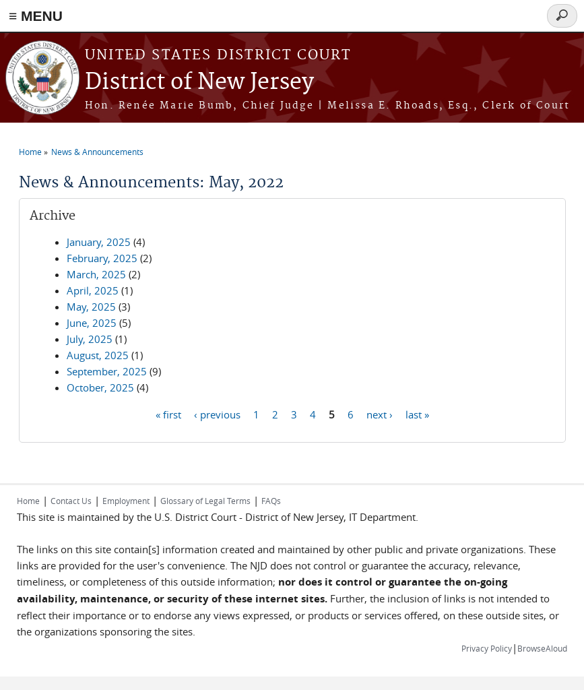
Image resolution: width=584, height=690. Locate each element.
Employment (126, 500)
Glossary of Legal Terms (205, 500)
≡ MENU (36, 16)
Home (30, 151)
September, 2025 (107, 371)
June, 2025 (92, 323)
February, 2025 (102, 258)
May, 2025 (91, 306)
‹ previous (217, 413)
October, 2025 (100, 387)
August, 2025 (98, 355)
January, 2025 (99, 242)
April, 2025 (93, 290)
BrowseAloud (542, 648)
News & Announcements (97, 151)
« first (168, 413)
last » (417, 413)
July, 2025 (89, 339)
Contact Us (71, 500)
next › (379, 413)
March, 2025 (96, 274)
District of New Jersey (199, 82)
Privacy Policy (486, 648)
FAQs (271, 500)
